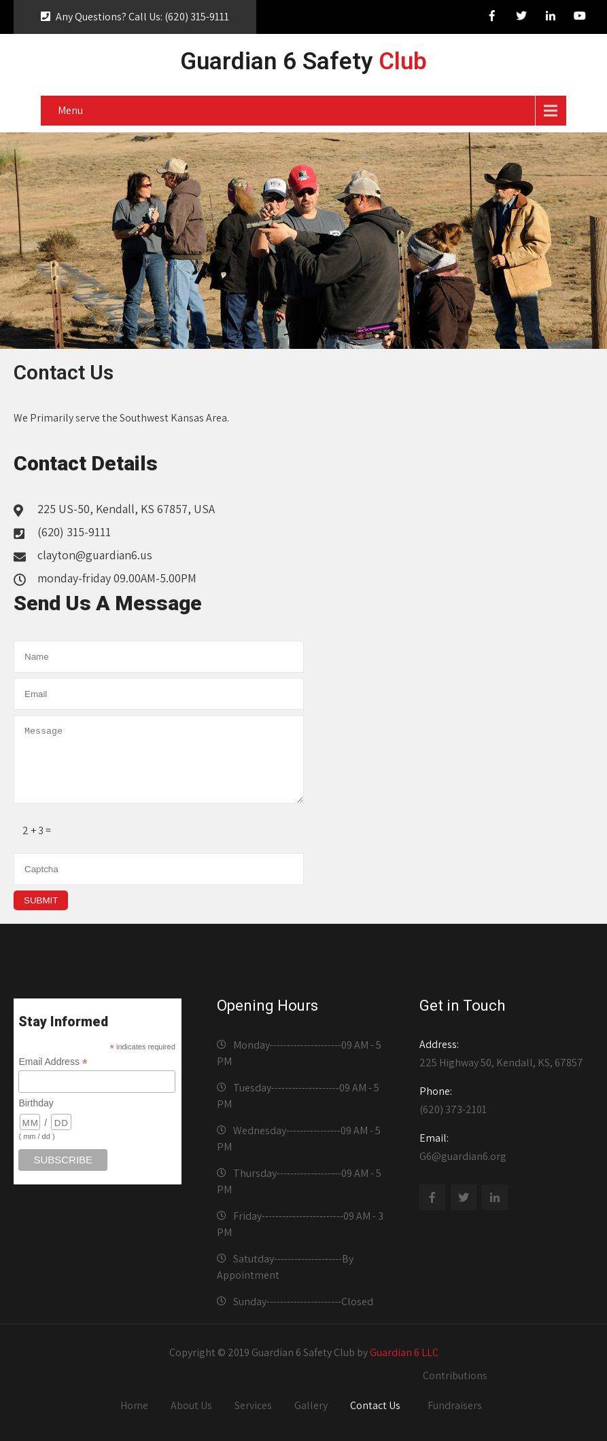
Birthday (35, 1103)
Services (253, 1405)
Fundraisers (455, 1405)
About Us (191, 1405)
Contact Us (375, 1405)
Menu (70, 110)
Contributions (455, 1375)
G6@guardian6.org (503, 1147)
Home (134, 1405)
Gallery (311, 1405)
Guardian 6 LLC (404, 1352)
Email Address (53, 1061)
